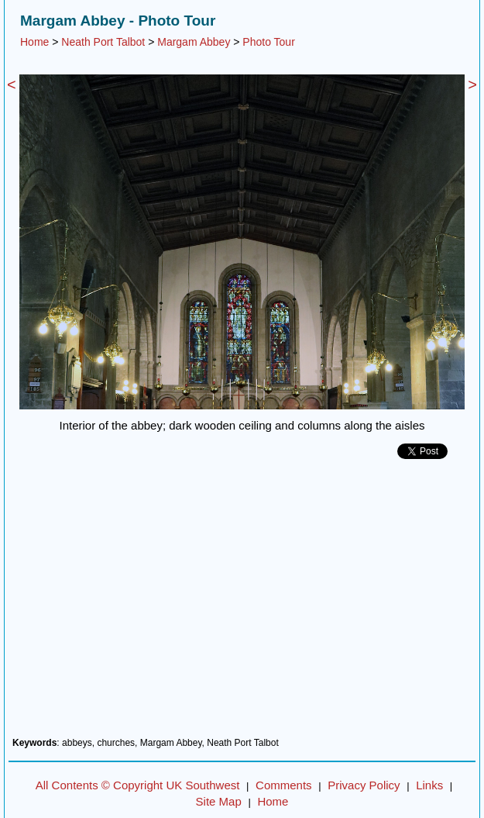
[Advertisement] (242, 604)
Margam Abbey (193, 42)
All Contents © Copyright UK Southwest (138, 785)
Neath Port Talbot (103, 42)
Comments (284, 785)
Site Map (219, 801)
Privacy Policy (364, 785)
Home (34, 42)
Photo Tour (268, 42)
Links (429, 785)
